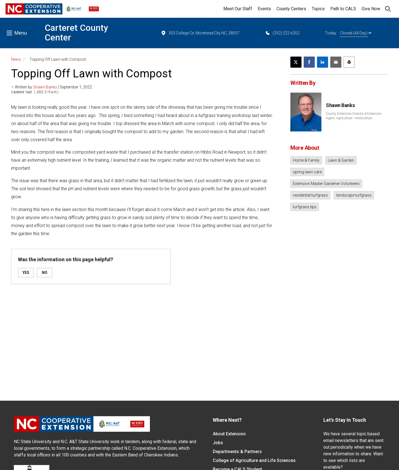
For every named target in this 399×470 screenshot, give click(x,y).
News (16, 59)
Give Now (371, 8)
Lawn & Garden (341, 160)
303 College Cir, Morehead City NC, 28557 (200, 33)
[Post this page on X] (295, 62)
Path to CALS (343, 8)
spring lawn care (307, 172)
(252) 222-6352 (282, 33)
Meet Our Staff (237, 8)
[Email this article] (335, 62)
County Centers (291, 8)
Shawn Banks (45, 87)
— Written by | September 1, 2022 (51, 87)
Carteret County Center (76, 32)
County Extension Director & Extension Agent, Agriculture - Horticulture (354, 116)
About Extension (229, 433)
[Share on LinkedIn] (322, 62)
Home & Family (306, 160)
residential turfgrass (310, 195)
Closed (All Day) (355, 33)
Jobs (218, 442)
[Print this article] (349, 62)
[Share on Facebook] (309, 62)
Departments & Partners (237, 451)
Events (264, 8)
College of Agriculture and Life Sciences (254, 460)
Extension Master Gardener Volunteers (326, 183)
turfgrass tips (304, 207)
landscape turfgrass (354, 195)
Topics (318, 8)
